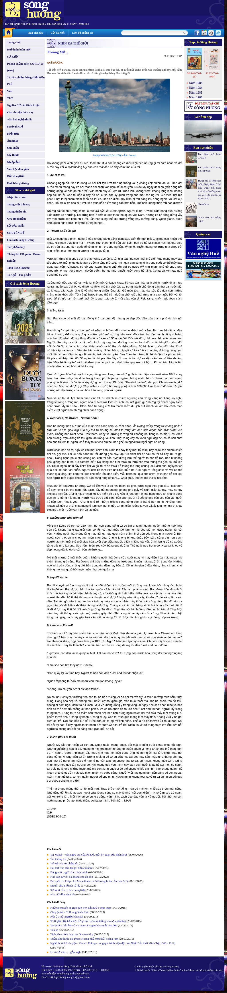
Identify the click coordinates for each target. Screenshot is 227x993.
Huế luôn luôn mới (19, 49)
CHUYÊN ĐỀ (15, 232)
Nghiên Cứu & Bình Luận (23, 105)
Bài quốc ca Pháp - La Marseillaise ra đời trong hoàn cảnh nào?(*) (89, 881)
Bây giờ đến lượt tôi (62, 894)
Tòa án (54, 929)
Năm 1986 (195, 97)
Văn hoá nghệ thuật (19, 119)
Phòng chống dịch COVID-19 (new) (25, 67)
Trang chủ (13, 42)
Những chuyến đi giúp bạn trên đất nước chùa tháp (80, 907)
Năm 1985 (195, 92)
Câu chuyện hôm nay (20, 112)
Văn (9, 91)
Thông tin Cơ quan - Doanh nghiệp (24, 257)
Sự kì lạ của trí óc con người (67, 890)
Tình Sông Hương (18, 267)
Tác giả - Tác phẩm (19, 274)
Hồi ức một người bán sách (66, 916)
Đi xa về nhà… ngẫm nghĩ (65, 952)
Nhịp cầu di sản (16, 197)
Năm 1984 (195, 87)
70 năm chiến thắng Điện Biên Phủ (26, 81)
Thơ (9, 98)
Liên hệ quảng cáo (82, 32)
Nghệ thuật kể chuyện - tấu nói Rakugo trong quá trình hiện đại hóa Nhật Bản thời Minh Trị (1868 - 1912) (112, 943)
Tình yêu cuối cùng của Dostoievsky (71, 934)
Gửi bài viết (58, 32)
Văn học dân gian (18, 169)
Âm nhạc (12, 140)
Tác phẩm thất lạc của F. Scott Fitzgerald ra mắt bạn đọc (83, 925)
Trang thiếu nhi (17, 211)
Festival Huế (15, 126)
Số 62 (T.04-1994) (212, 75)
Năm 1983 (195, 83)
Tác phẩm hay (16, 247)
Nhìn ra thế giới (25, 190)
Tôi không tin (58, 859)
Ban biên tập (35, 32)
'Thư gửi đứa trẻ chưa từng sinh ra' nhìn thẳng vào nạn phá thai (88, 921)
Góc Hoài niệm (16, 218)
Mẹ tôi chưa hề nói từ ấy (65, 885)
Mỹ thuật (13, 154)
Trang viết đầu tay (18, 204)
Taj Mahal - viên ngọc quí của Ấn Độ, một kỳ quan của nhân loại (88, 854)
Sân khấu (13, 147)
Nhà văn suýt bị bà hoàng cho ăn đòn (71, 876)
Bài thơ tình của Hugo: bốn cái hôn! (71, 867)
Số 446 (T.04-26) (194, 75)
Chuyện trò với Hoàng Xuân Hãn (69, 912)
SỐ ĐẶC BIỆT (16, 225)
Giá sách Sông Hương (20, 239)
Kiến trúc (13, 133)
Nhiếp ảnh (13, 162)
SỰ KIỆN (13, 56)
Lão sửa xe (203, 204)
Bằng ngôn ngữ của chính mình (69, 872)
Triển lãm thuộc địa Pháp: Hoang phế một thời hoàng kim (84, 938)
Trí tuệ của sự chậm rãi (64, 863)
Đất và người (15, 176)
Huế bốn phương (18, 183)
